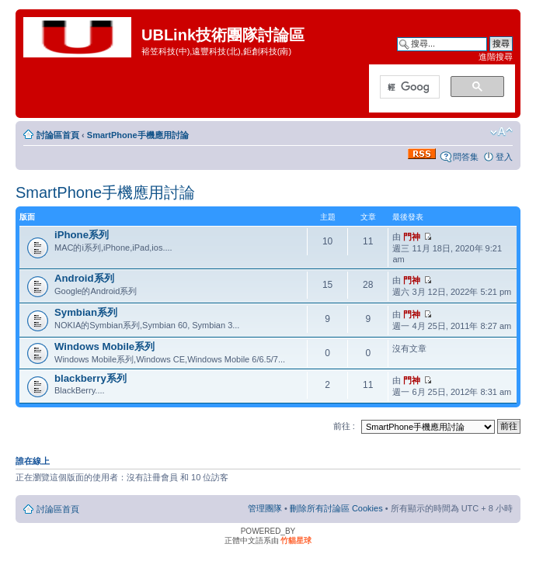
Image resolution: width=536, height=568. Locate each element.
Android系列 (84, 278)
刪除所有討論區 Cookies (336, 508)
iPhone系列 (81, 235)
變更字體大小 (501, 132)
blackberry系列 (90, 378)
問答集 (466, 156)
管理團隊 (265, 508)
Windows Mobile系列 (104, 346)
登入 (504, 156)
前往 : (344, 426)
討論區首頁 (58, 135)
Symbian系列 (85, 312)
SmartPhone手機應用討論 (138, 135)
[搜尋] (408, 88)
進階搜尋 (496, 56)
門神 (411, 236)
